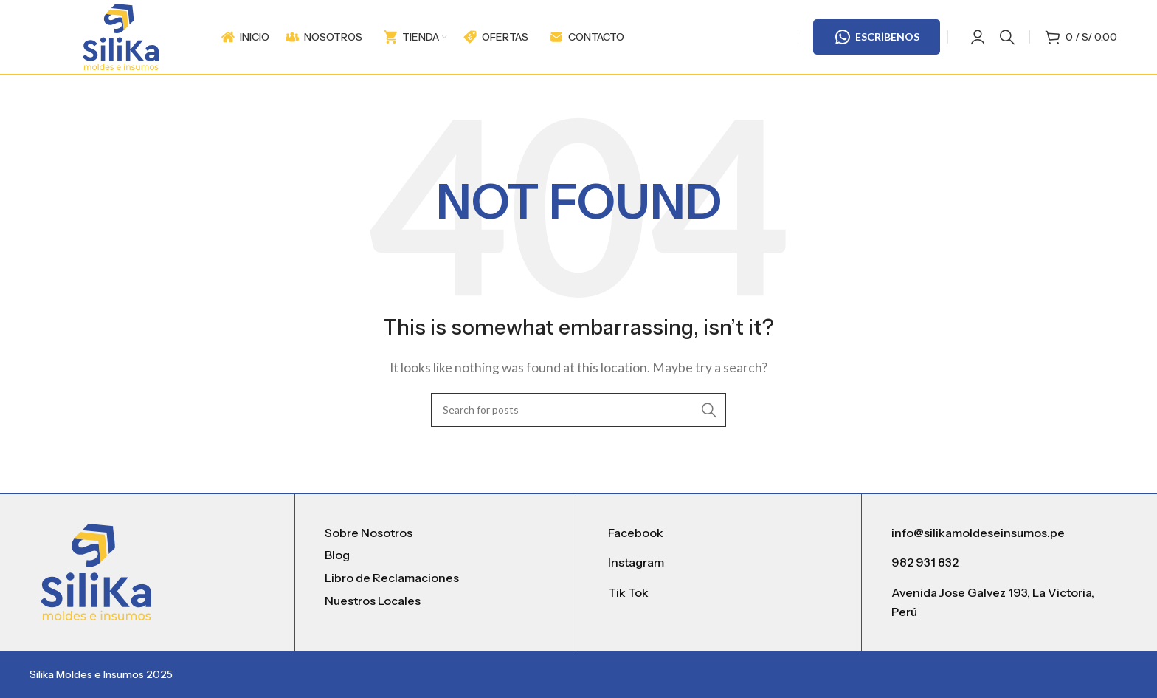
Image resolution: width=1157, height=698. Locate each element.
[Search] (1007, 37)
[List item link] (436, 533)
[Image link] (96, 570)
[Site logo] (120, 35)
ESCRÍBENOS (876, 37)
